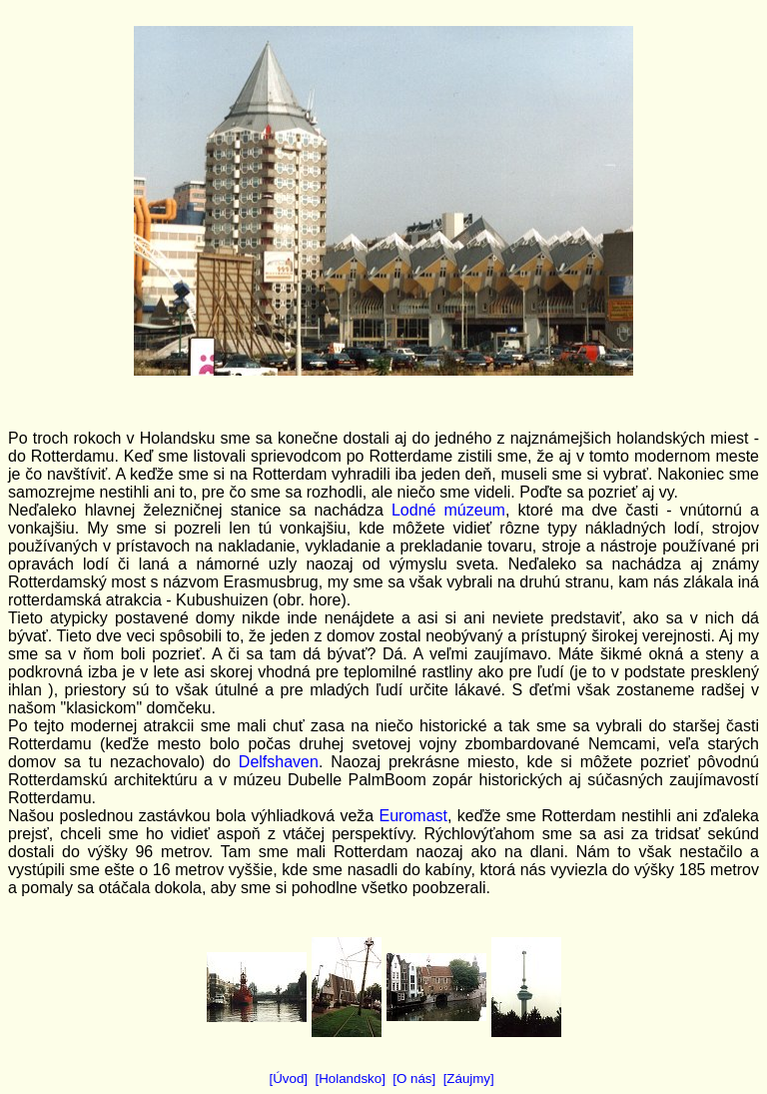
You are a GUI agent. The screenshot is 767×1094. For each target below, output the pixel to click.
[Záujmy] (468, 1078)
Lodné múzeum (448, 510)
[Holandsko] (349, 1078)
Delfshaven (279, 761)
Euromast (413, 815)
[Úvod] (289, 1078)
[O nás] (413, 1078)
